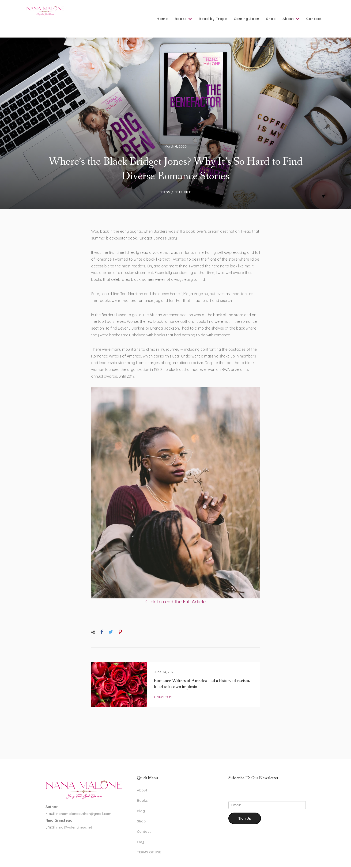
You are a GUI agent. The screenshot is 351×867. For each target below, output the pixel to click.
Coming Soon (246, 18)
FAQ (140, 827)
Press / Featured (175, 178)
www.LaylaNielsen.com (200, 859)
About (291, 18)
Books (183, 18)
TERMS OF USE (149, 838)
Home (162, 18)
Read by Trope (213, 18)
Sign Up (244, 804)
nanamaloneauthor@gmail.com (83, 799)
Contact (314, 18)
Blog (141, 797)
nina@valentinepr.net (73, 813)
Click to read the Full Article (175, 587)
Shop (271, 18)
